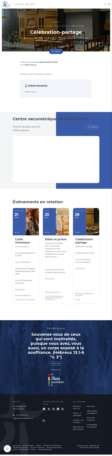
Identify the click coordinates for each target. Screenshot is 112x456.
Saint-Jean (91, 407)
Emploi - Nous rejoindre (20, 451)
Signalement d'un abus (20, 449)
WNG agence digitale (92, 449)
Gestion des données (45, 451)
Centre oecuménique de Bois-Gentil (73, 38)
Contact (33, 451)
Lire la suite (56, 364)
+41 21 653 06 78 (22, 416)
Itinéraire (93, 127)
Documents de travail (37, 449)
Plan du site (16, 447)
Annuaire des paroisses (54, 449)
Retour (57, 51)
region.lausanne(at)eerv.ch (23, 419)
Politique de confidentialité (52, 447)
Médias (38, 447)
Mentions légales (28, 447)
